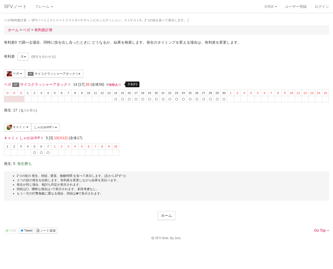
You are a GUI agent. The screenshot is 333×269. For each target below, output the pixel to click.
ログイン (322, 6)
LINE (10, 230)
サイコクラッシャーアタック (54, 74)
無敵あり (115, 84)
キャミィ (17, 127)
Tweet (27, 230)
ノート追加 (46, 230)
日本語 (270, 6)
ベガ (14, 73)
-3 (23, 56)
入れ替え (28, 110)
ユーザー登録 (296, 6)
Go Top (321, 230)
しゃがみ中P (45, 127)
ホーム (166, 215)
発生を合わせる (43, 56)
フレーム (44, 6)
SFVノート (15, 6)
